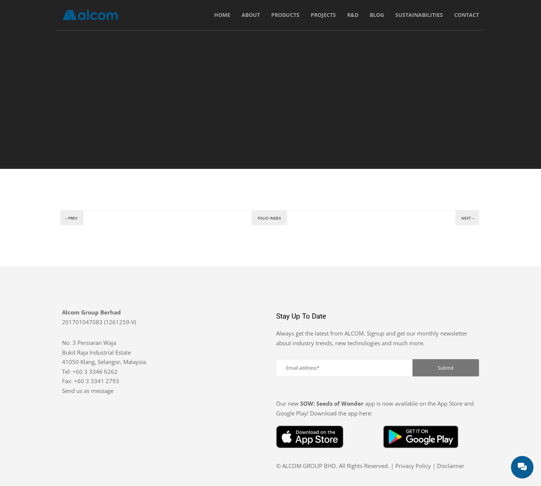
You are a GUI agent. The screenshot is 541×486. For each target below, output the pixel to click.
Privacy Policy (413, 465)
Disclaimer (450, 465)
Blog (377, 14)
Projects (323, 14)
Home (222, 14)
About (251, 14)
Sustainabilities (419, 14)
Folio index (269, 218)
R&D (352, 14)
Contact (466, 14)
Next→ (468, 218)
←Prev (71, 218)
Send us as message (87, 390)
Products (285, 14)
